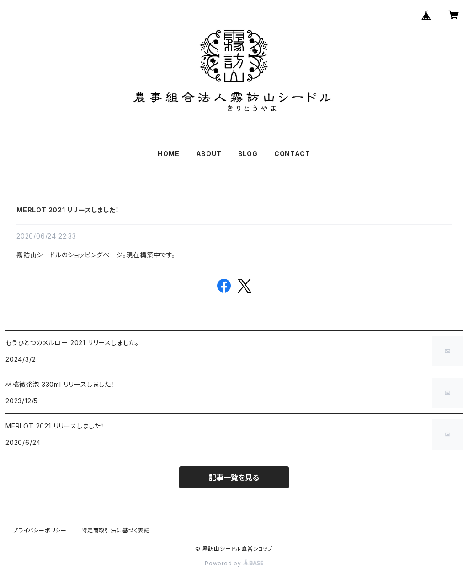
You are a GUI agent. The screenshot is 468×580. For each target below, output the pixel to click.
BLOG (248, 153)
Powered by (234, 563)
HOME (168, 153)
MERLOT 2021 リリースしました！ (67, 210)
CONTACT (292, 153)
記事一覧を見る (234, 477)
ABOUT (209, 153)
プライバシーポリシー (40, 530)
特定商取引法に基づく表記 (115, 530)
